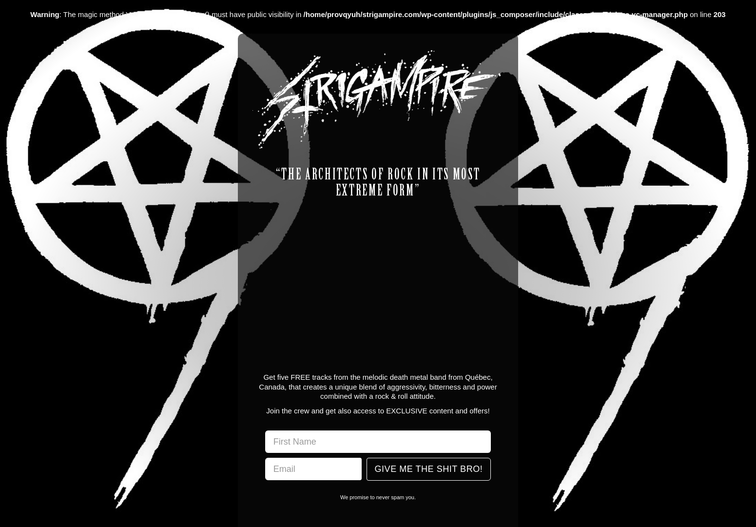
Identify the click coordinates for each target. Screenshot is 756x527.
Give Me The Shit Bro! (429, 469)
